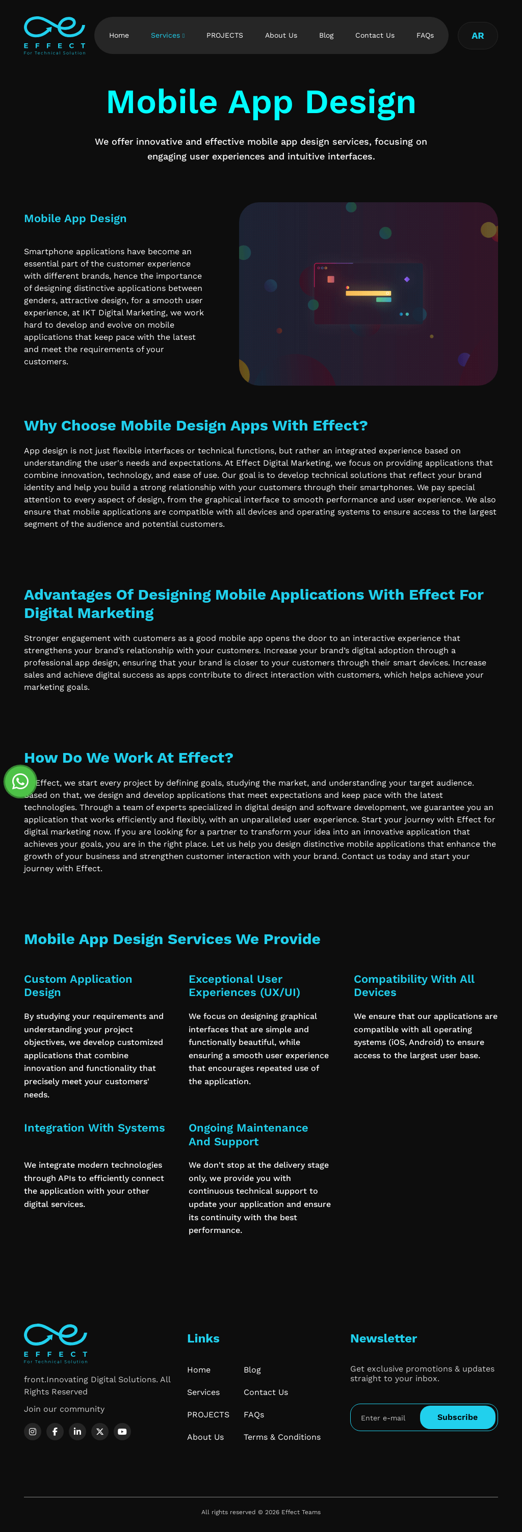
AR (478, 35)
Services (165, 35)
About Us (281, 35)
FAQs (425, 35)
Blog (326, 35)
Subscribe (457, 1417)
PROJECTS (224, 35)
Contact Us (375, 35)
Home (119, 35)
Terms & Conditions (282, 1437)
